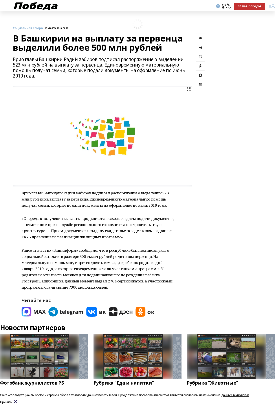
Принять (6, 402)
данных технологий (235, 395)
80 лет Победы (249, 6)
